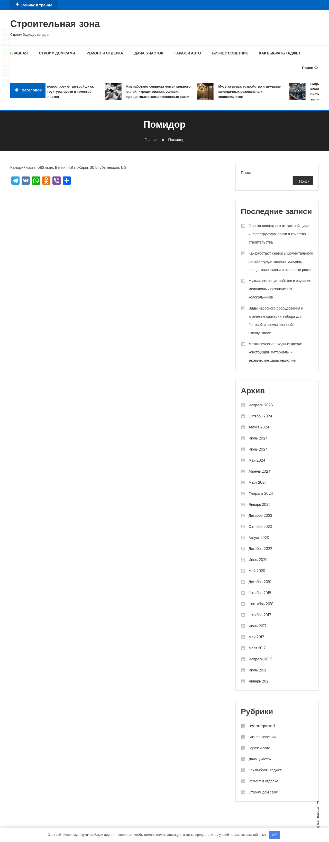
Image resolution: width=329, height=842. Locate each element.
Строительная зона (55, 24)
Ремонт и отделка (104, 53)
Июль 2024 (258, 438)
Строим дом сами (57, 53)
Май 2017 (256, 637)
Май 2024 (257, 460)
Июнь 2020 (258, 559)
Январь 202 (258, 681)
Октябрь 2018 (260, 592)
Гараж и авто (188, 53)
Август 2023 (259, 537)
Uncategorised (262, 725)
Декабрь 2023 (260, 515)
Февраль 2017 (260, 659)
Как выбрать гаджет (279, 53)
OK (274, 834)
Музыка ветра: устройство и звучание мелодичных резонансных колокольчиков (253, 91)
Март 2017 (257, 648)
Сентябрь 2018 (261, 603)
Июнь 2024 (258, 449)
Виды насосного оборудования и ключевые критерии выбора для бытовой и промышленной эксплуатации (276, 320)
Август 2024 (259, 427)
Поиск (310, 67)
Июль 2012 (257, 670)
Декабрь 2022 (260, 548)
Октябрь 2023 (260, 526)
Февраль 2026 (261, 405)
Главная (19, 53)
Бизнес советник (230, 53)
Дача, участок (148, 53)
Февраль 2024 (261, 493)
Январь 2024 (260, 504)
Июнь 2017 (258, 626)
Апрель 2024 (260, 471)
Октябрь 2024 (260, 416)
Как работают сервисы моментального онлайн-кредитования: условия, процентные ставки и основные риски (162, 91)
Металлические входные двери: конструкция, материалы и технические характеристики (275, 352)
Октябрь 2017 (260, 615)
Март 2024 (258, 482)
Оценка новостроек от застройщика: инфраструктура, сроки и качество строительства (67, 91)
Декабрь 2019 (260, 581)
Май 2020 (257, 570)
